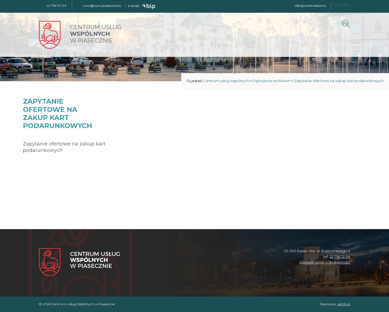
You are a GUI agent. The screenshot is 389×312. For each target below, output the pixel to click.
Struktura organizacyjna (219, 71)
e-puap (133, 6)
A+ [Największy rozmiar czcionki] (346, 4)
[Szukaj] (345, 23)
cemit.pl (343, 304)
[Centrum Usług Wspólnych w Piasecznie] (79, 262)
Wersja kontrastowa (310, 6)
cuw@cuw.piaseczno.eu (102, 6)
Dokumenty (257, 71)
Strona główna (105, 71)
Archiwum (304, 71)
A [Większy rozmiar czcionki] (339, 5)
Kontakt (282, 71)
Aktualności (135, 71)
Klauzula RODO (333, 71)
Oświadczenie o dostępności (324, 262)
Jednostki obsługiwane (172, 71)
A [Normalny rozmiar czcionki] (335, 5)
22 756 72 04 (340, 256)
